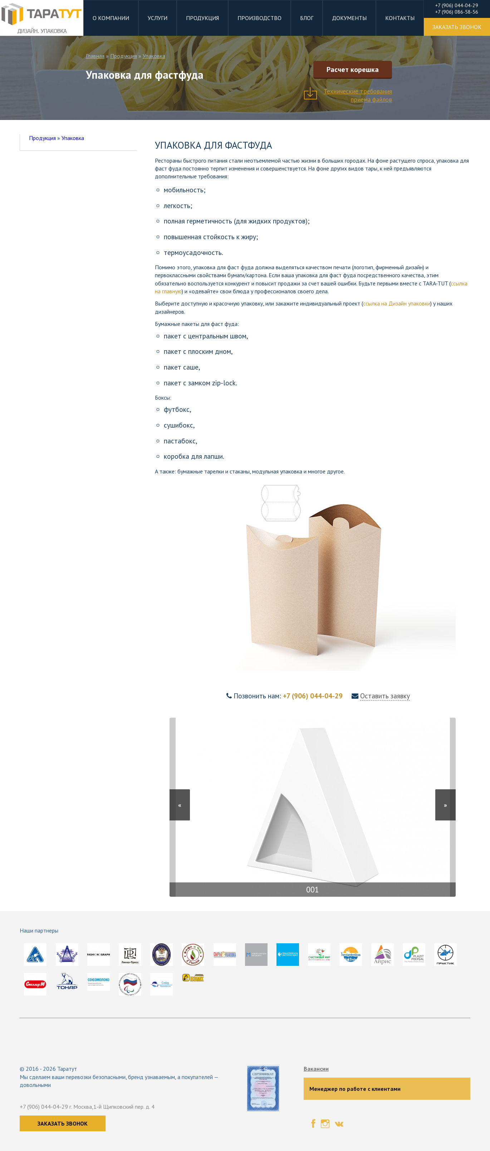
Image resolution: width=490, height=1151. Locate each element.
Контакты (400, 17)
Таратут (67, 1068)
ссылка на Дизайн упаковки (396, 303)
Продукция (202, 17)
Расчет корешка (353, 69)
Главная (95, 55)
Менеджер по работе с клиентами (355, 1088)
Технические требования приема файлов (358, 95)
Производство (259, 17)
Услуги (157, 17)
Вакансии (316, 1068)
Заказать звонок (63, 1123)
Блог (306, 17)
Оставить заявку (385, 695)
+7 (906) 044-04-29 (313, 695)
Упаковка (154, 55)
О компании (111, 17)
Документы (349, 17)
